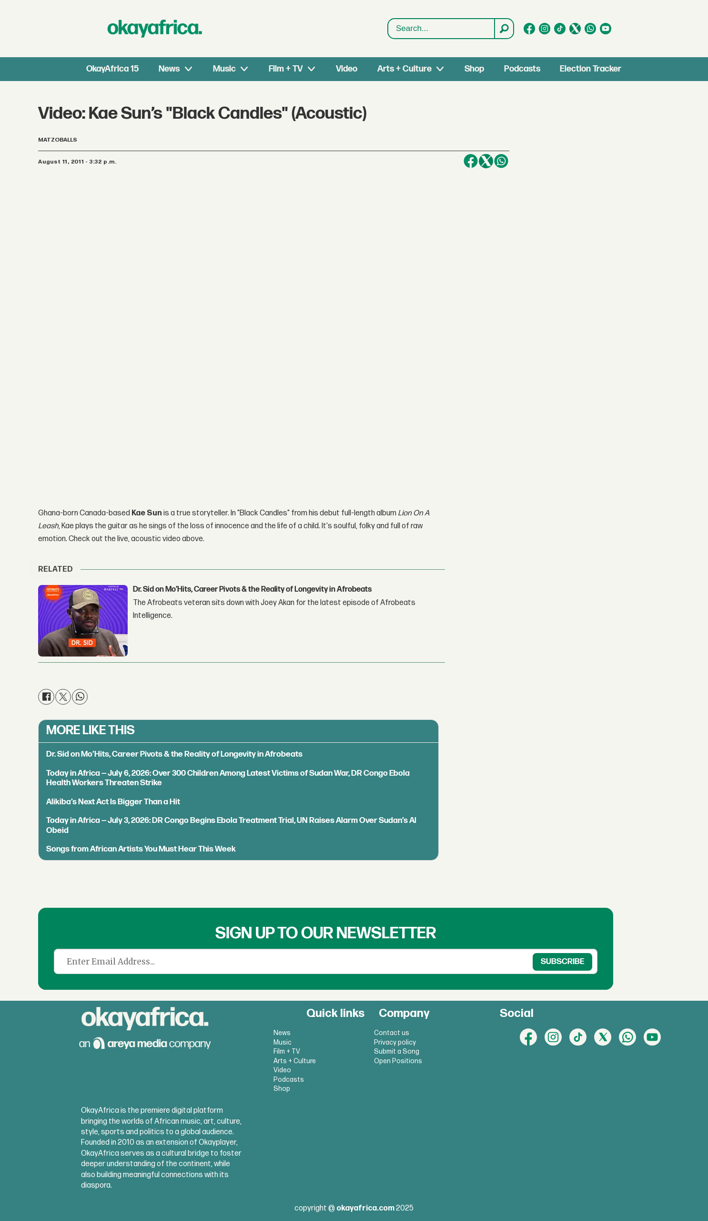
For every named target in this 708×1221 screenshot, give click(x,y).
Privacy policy (395, 1042)
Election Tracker (590, 69)
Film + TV (286, 69)
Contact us (391, 1033)
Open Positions (398, 1061)
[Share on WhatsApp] (501, 161)
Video (346, 69)
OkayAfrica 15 (112, 69)
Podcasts (522, 69)
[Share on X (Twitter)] (486, 161)
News (169, 69)
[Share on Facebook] (471, 161)
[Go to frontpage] (154, 28)
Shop (474, 69)
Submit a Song (396, 1051)
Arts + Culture (404, 69)
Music (224, 69)
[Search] (503, 28)
